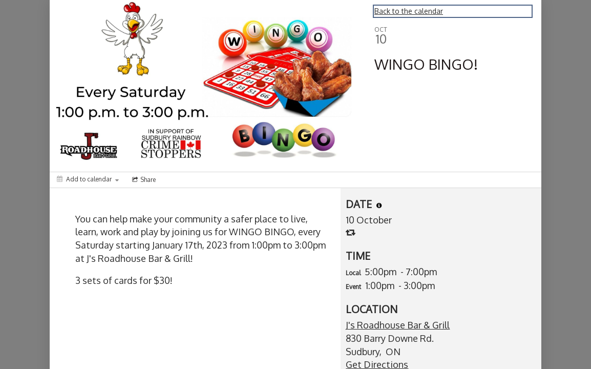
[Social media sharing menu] (143, 180)
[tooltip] (379, 205)
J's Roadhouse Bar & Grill (398, 325)
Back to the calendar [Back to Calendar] (408, 11)
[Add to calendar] (88, 179)
